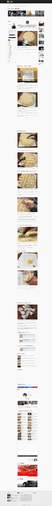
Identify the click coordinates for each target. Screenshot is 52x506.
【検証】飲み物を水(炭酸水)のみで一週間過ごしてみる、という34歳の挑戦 (40, 15)
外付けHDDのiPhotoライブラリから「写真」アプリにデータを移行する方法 (41, 45)
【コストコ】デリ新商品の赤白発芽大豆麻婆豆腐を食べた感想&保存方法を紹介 (24, 436)
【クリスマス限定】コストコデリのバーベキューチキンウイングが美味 (24, 431)
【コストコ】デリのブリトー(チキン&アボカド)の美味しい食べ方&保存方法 (34, 420)
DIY (9, 43)
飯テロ (9, 58)
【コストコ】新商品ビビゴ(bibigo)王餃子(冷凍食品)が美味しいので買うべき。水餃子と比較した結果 (27, 407)
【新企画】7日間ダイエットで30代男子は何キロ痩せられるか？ (21, 15)
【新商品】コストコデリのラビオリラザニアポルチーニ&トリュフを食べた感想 (34, 434)
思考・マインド (10, 53)
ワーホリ (9, 52)
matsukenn (19, 474)
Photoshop (9, 44)
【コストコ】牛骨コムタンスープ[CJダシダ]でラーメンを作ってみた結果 (27, 360)
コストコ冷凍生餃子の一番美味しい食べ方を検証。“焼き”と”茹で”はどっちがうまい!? (32, 474)
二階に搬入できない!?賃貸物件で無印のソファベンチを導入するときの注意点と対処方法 (41, 39)
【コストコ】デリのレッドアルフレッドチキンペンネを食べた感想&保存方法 (34, 439)
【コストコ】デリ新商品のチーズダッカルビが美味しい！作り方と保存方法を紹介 (24, 417)
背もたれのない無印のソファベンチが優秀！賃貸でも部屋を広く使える (41, 33)
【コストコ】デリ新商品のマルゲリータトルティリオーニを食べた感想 (24, 425)
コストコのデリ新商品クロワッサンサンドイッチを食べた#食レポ (24, 414)
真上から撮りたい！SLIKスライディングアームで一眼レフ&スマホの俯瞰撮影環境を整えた (41, 63)
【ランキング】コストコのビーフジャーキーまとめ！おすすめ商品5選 (26, 355)
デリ (28, 417)
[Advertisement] (27, 58)
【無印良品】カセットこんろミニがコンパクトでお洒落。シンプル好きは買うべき (41, 57)
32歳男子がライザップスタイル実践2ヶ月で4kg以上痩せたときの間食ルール (12, 16)
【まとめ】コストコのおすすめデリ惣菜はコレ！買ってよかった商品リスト (24, 428)
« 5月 (20, 501)
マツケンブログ (27, 397)
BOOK (9, 42)
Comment (18, 450)
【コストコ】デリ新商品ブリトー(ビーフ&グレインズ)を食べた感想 (24, 439)
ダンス (26, 481)
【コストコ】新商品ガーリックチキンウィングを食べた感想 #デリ (24, 434)
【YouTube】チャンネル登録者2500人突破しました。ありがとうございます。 (21, 407)
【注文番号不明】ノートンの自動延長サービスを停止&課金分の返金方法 (41, 51)
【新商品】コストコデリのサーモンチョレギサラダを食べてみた (34, 428)
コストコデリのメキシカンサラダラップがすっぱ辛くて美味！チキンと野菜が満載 (34, 431)
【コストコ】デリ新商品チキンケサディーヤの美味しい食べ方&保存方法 (34, 422)
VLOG (9, 45)
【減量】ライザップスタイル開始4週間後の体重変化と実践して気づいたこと (30, 15)
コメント (25, 388)
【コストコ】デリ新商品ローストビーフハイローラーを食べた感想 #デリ (34, 414)
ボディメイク (21, 14)
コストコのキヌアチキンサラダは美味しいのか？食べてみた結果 (30, 460)
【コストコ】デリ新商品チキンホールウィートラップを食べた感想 (34, 417)
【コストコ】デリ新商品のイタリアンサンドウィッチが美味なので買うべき (34, 425)
